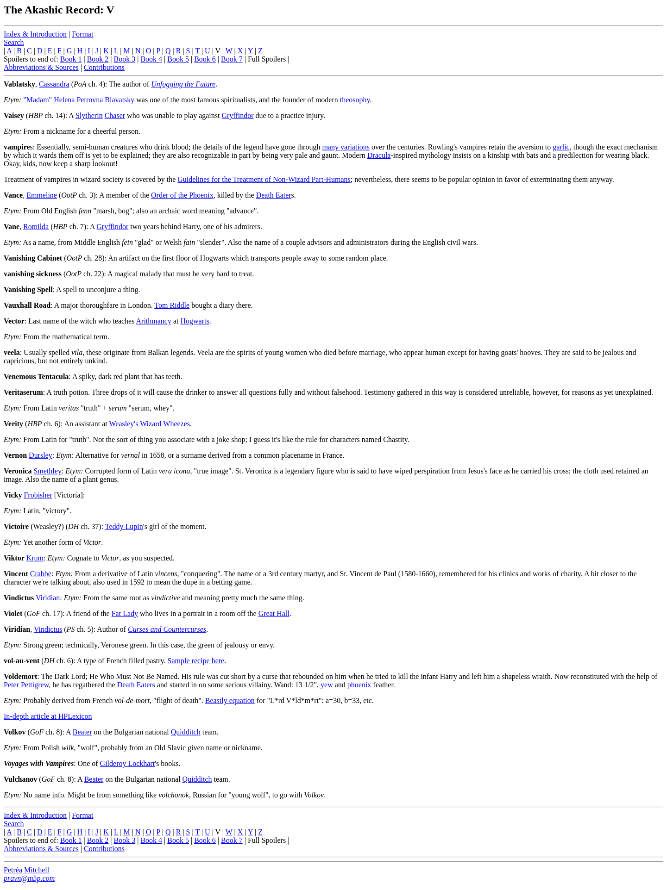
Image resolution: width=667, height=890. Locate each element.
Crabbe (40, 574)
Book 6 (205, 59)
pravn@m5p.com (29, 878)
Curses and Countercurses (167, 629)
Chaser (115, 115)
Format (82, 34)
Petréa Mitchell (26, 870)
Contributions (104, 67)
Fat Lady (125, 613)
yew (327, 685)
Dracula (379, 155)
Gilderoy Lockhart (127, 763)
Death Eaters (136, 685)
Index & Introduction (35, 34)
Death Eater (273, 195)
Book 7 (232, 59)
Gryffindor (237, 115)
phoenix (359, 685)
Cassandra (54, 84)
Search (14, 42)
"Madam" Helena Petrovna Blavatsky (78, 100)
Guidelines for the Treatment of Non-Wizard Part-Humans (264, 179)
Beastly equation (230, 700)
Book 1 (71, 59)
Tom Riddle (171, 305)
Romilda (36, 226)
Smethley (47, 471)
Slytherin (89, 115)
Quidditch (186, 732)
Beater (82, 732)
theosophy (355, 100)
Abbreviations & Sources (41, 67)
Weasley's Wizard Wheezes (149, 424)
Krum (35, 558)
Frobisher (38, 495)
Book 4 (151, 59)
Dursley (40, 455)
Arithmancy (153, 321)
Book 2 (98, 59)
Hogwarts (195, 321)
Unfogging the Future (183, 84)
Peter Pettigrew (26, 685)
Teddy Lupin (124, 526)
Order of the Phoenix (182, 195)
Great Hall (273, 613)
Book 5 (178, 59)
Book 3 (125, 59)
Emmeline (41, 195)
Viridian (48, 598)
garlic (561, 147)
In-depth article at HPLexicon (48, 716)
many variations (346, 147)
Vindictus (48, 629)
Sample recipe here (196, 661)
